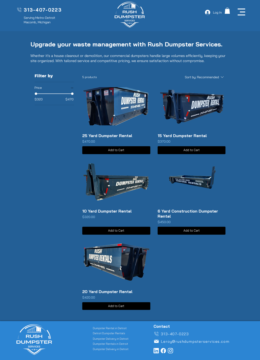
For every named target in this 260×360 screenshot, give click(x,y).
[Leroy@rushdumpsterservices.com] (196, 341)
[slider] (36, 93)
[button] (227, 11)
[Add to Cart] (116, 150)
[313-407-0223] (39, 10)
